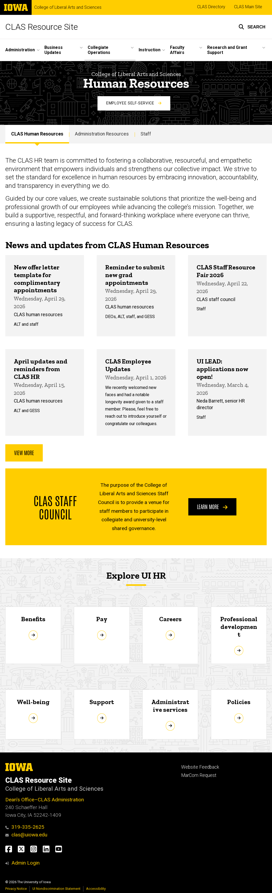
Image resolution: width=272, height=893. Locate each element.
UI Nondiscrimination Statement (56, 889)
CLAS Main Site (248, 6)
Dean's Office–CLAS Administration (44, 800)
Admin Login (25, 863)
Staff (146, 134)
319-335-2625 (24, 827)
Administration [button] (20, 49)
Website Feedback (200, 767)
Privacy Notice (16, 889)
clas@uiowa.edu (26, 835)
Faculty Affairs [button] (177, 50)
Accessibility (96, 889)
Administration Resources (102, 134)
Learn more (212, 506)
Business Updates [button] (53, 50)
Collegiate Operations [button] (99, 50)
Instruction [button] (149, 49)
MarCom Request (198, 775)
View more (24, 452)
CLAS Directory (211, 6)
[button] (252, 27)
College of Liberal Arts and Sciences (67, 7)
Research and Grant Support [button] (227, 50)
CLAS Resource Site (41, 27)
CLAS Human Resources (37, 134)
